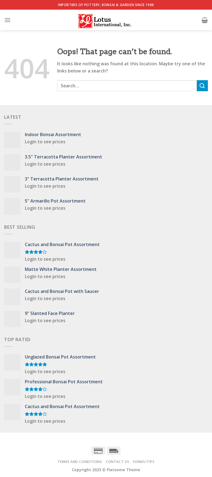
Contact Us (117, 461)
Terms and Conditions (79, 461)
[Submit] (202, 85)
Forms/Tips (144, 461)
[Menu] (7, 20)
